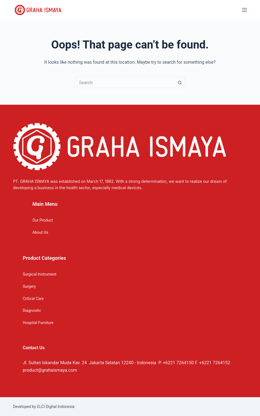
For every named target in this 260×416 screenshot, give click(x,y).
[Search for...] (124, 82)
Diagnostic (32, 310)
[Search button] (179, 82)
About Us (40, 232)
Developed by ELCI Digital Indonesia (44, 406)
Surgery (29, 286)
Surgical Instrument (40, 274)
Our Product (42, 220)
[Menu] (244, 9)
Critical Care (33, 298)
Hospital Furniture (38, 322)
